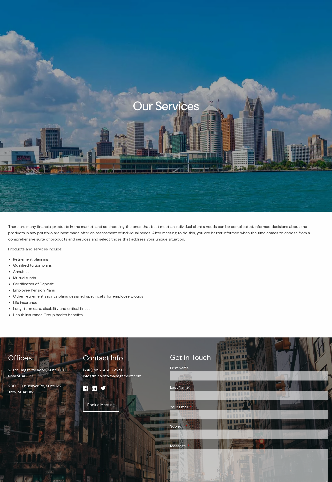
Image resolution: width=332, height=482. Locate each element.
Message (196, 445)
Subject (195, 426)
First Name (179, 368)
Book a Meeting (101, 404)
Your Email (197, 406)
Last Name (179, 387)
